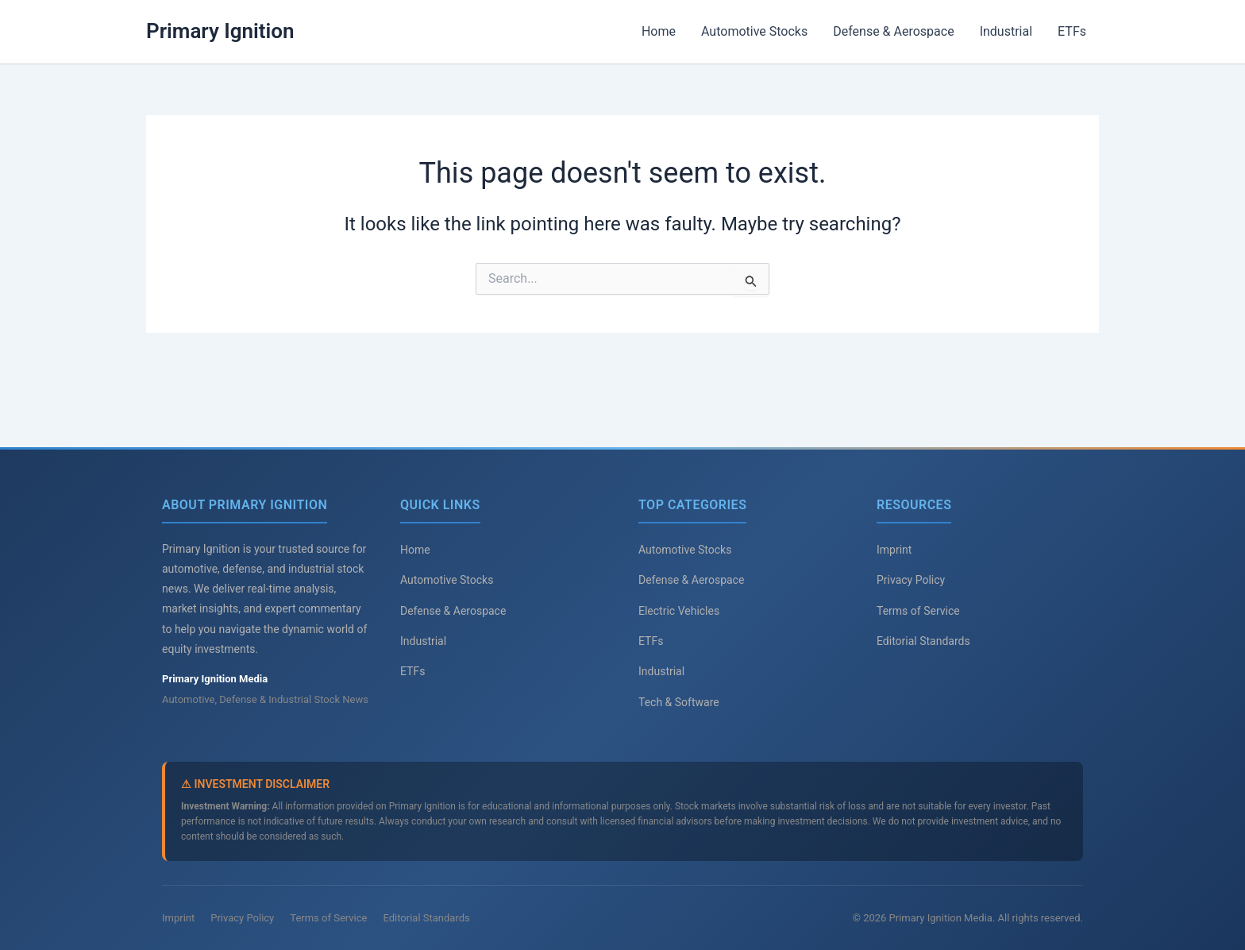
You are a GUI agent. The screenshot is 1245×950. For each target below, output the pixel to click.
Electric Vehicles (678, 610)
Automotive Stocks (754, 31)
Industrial (1006, 31)
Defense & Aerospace (893, 31)
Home (659, 31)
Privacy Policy (911, 579)
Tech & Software (678, 702)
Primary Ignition (220, 31)
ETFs (1072, 31)
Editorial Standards (923, 641)
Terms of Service (918, 610)
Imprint (894, 549)
